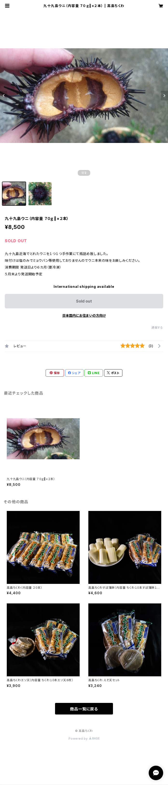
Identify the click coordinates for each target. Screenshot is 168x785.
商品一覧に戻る (84, 709)
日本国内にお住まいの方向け (84, 315)
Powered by (84, 738)
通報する (157, 327)
